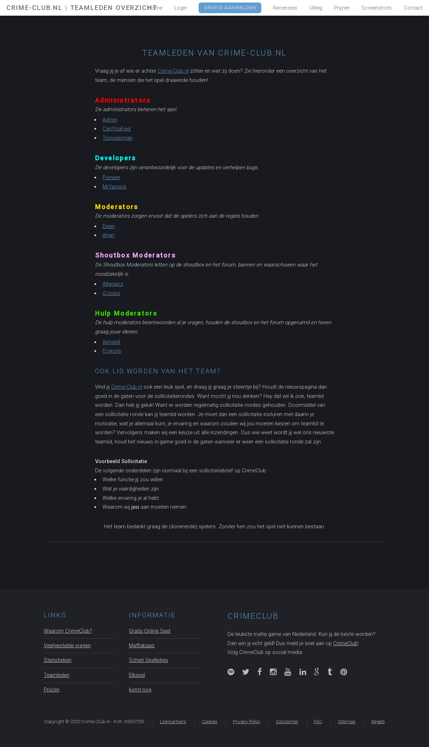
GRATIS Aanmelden (230, 7)
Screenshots (376, 8)
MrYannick (114, 186)
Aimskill (111, 342)
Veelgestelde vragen (67, 645)
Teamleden (56, 675)
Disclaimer (287, 721)
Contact (413, 8)
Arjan (108, 235)
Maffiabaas (142, 645)
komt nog (140, 689)
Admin (110, 119)
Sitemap (347, 721)
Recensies (285, 8)
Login (180, 8)
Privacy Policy (246, 721)
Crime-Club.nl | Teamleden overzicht (81, 7)
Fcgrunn (112, 351)
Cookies (210, 721)
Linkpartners (173, 721)
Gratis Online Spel (149, 631)
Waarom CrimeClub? (68, 631)
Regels (378, 721)
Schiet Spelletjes (148, 660)
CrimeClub (345, 643)
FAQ (318, 721)
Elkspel (137, 675)
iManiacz (113, 284)
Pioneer (111, 177)
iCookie (111, 293)
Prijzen (51, 689)
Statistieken (58, 660)
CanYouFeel (117, 128)
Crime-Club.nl (173, 71)
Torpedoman (117, 138)
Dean (109, 226)
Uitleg (315, 8)
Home (155, 8)
